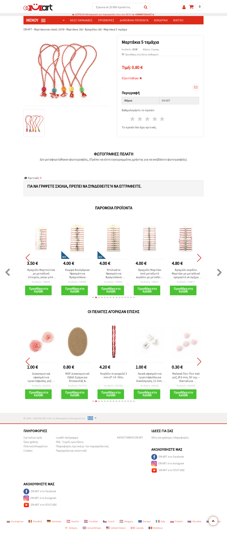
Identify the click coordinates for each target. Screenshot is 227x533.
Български (15, 521)
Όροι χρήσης (30, 442)
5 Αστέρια (162, 119)
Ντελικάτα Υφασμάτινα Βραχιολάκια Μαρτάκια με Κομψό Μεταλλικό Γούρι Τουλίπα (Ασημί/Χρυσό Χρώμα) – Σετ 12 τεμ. (113, 273)
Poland (176, 521)
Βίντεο (178, 20)
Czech (108, 521)
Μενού (35, 20)
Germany (54, 521)
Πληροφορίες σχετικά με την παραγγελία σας (82, 446)
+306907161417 (143, 14)
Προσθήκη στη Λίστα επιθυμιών (140, 54)
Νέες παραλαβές (81, 20)
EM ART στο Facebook (167, 457)
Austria (73, 521)
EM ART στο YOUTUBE (168, 470)
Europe (144, 521)
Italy (160, 521)
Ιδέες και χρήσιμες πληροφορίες (170, 437)
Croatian (91, 521)
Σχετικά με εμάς (32, 437)
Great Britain (92, 528)
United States (116, 528)
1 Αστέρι (132, 119)
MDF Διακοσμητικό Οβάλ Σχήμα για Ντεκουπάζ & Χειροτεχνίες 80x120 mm (77, 377)
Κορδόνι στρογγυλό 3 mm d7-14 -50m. (113, 375)
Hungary (126, 521)
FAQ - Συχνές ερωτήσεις (70, 442)
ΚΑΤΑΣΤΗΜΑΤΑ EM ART (130, 437)
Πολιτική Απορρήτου (35, 446)
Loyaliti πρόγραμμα (67, 437)
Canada (137, 528)
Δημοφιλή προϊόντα (134, 20)
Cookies (28, 450)
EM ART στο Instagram (167, 463)
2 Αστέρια (140, 119)
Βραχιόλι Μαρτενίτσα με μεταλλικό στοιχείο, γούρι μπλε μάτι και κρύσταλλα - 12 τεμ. (41, 273)
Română (35, 521)
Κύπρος (70, 528)
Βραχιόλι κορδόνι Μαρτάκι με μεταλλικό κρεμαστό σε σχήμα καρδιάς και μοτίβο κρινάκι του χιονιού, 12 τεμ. (186, 273)
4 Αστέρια (155, 119)
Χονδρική (161, 20)
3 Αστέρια (147, 119)
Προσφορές (106, 20)
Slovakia (194, 521)
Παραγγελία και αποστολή (71, 450)
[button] (93, 297)
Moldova (156, 528)
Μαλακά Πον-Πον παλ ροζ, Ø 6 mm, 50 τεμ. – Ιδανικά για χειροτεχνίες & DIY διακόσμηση (186, 377)
